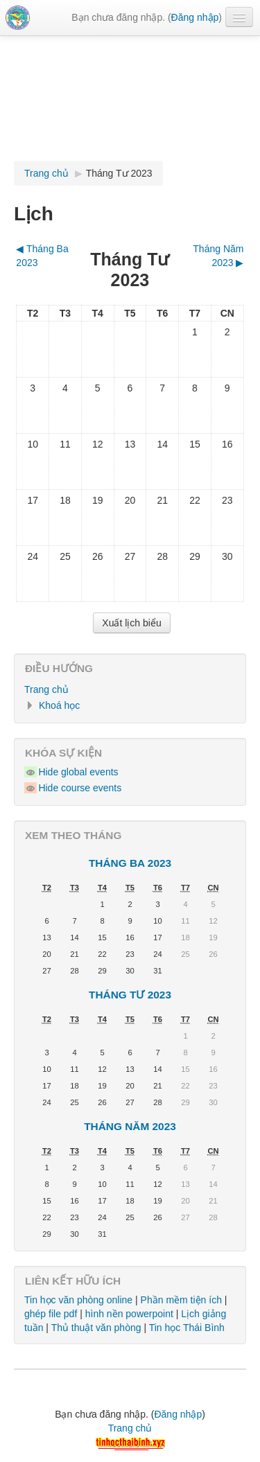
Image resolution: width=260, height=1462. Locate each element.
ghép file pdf (50, 1313)
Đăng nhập (195, 17)
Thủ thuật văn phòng (96, 1327)
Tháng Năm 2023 (130, 1126)
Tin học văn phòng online (78, 1299)
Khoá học (59, 705)
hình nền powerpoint (129, 1313)
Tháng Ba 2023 (130, 863)
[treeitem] (130, 689)
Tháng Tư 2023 (119, 173)
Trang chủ (46, 689)
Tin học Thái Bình (187, 1327)
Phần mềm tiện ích (181, 1299)
